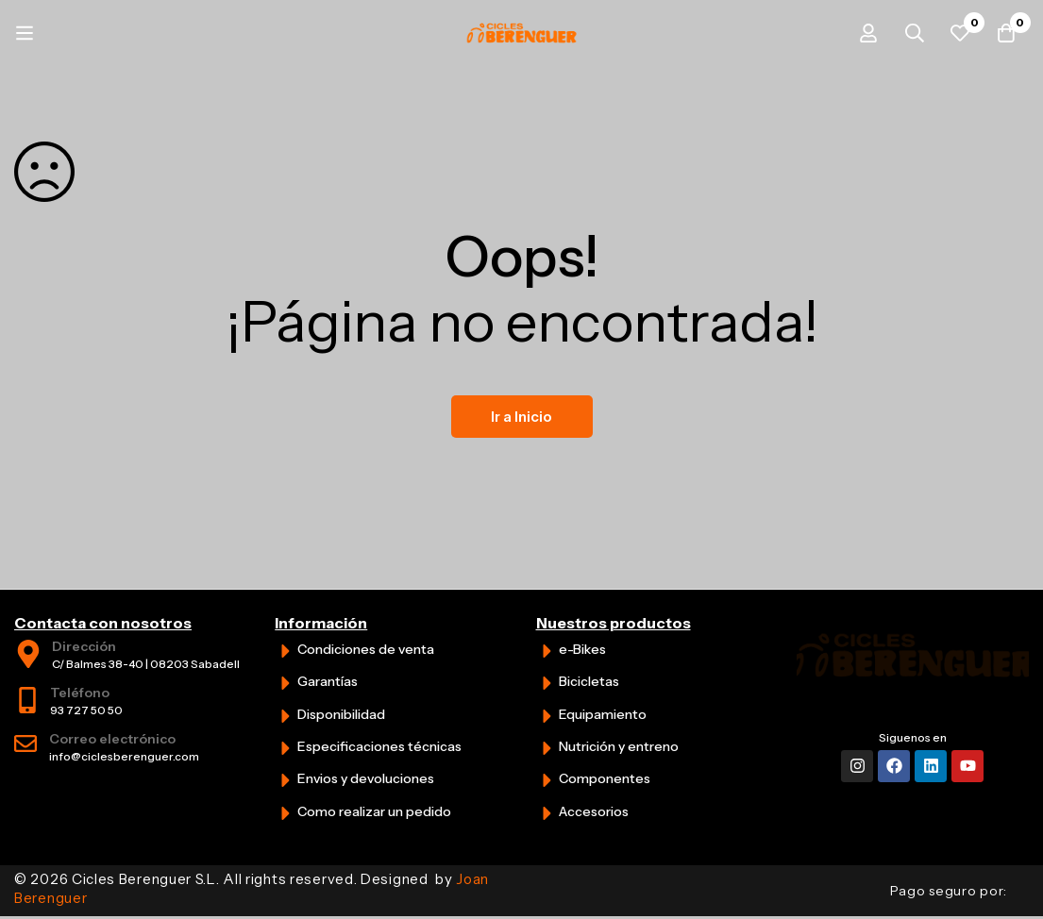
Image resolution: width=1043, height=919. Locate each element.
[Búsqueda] (910, 33)
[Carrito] (1004, 33)
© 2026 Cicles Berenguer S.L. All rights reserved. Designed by (251, 888)
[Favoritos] (957, 33)
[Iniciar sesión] (862, 33)
